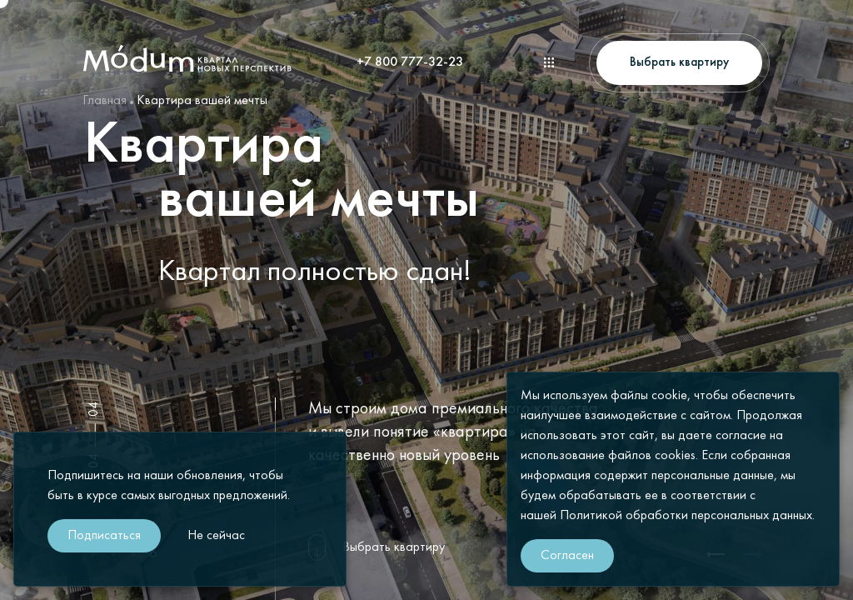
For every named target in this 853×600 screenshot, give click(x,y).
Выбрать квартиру (393, 547)
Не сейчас (216, 535)
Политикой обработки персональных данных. (687, 515)
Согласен (567, 555)
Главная (104, 101)
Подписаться (104, 535)
